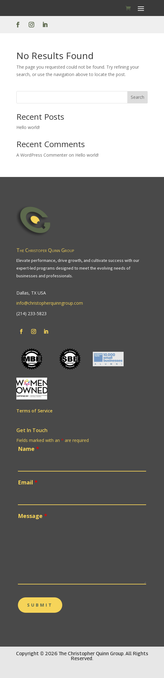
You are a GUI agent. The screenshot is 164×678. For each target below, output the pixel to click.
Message (32, 516)
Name (28, 448)
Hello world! (28, 127)
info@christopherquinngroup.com (49, 303)
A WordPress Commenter (42, 155)
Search (137, 97)
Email (28, 482)
